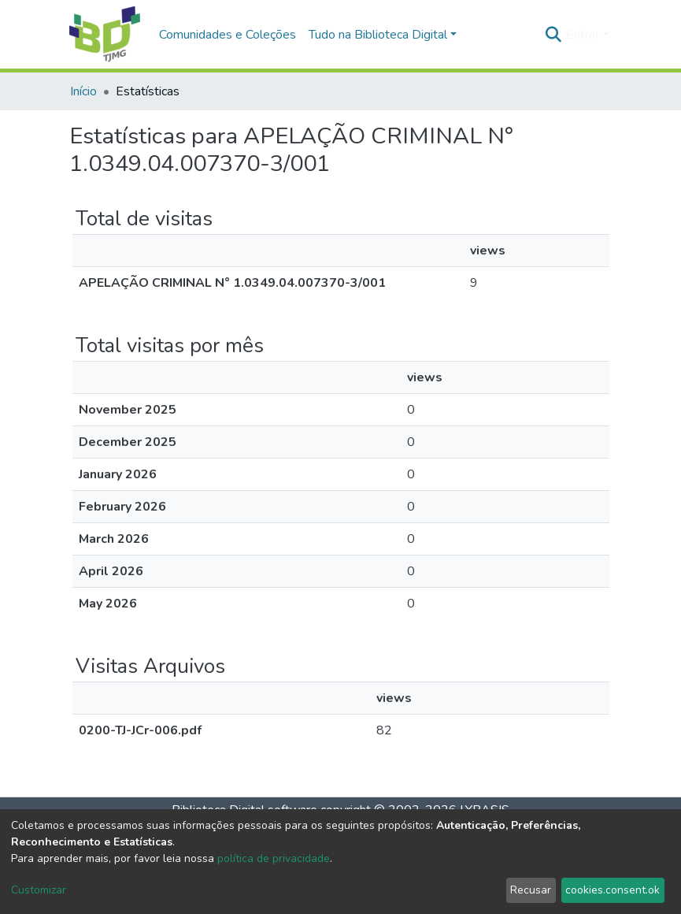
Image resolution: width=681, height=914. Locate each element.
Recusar (530, 889)
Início (83, 91)
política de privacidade (273, 858)
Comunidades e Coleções (227, 34)
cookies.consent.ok (612, 889)
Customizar (38, 889)
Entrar (582, 34)
